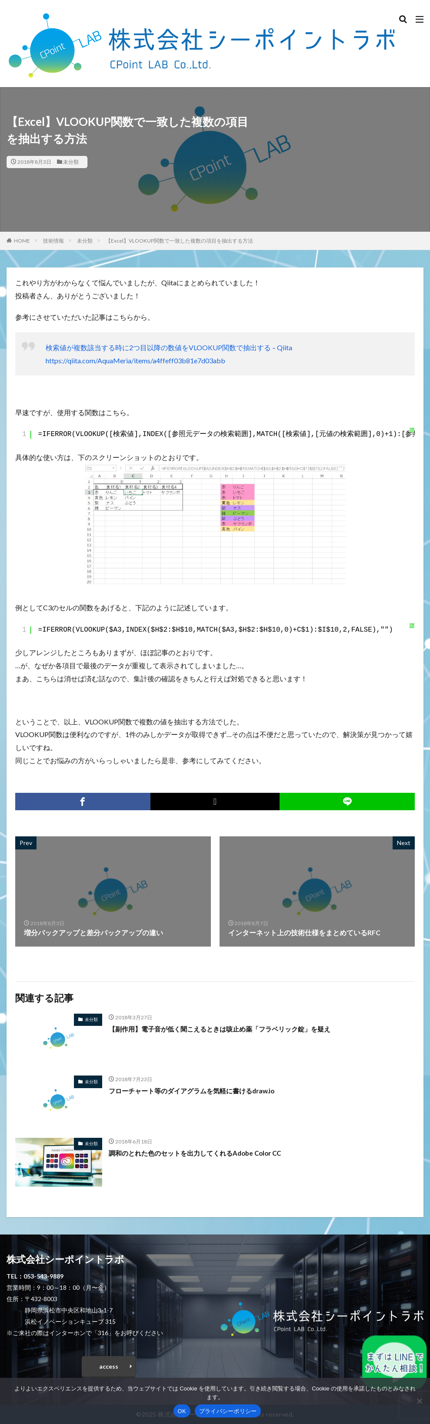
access (108, 1366)
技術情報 (53, 240)
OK (182, 1411)
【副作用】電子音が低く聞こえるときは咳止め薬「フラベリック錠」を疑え (227, 1029)
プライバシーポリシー (228, 1411)
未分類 (71, 162)
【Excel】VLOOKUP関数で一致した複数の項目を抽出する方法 (179, 240)
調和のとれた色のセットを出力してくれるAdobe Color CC (201, 1153)
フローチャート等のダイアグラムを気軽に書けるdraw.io (197, 1090)
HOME (22, 240)
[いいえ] (419, 1401)
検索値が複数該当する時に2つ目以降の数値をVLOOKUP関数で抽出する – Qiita (169, 347)
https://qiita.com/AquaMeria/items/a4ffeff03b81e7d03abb (135, 360)
